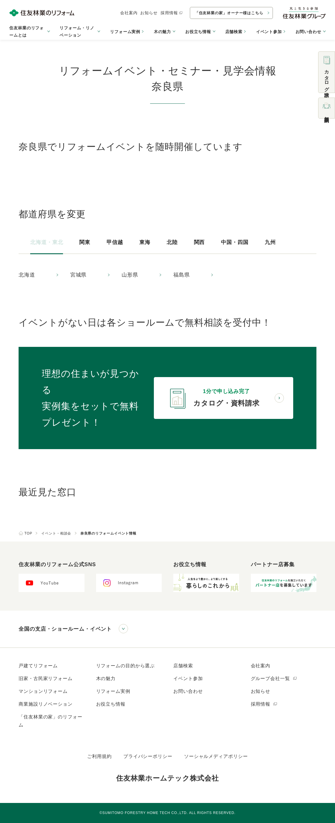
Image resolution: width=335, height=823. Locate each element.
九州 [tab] (270, 242)
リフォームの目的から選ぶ (125, 665)
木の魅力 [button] (162, 31)
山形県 (130, 275)
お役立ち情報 (110, 704)
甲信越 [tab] (115, 242)
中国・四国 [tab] (234, 242)
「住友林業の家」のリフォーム (50, 720)
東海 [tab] (144, 242)
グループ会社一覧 (274, 678)
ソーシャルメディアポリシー (216, 756)
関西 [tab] (199, 242)
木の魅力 (106, 678)
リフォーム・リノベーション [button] (77, 31)
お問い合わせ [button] (308, 31)
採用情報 (172, 12)
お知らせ (149, 12)
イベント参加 (269, 31)
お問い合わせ (188, 691)
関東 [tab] (84, 242)
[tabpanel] (167, 275)
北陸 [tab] (172, 242)
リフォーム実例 (125, 31)
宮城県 (78, 275)
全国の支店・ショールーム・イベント (65, 629)
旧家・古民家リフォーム (46, 678)
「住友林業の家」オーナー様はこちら (229, 13)
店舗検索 (234, 31)
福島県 (181, 275)
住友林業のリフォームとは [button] (26, 31)
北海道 (27, 275)
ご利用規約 (99, 756)
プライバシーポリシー (147, 756)
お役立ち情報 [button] (198, 31)
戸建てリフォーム (38, 665)
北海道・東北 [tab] (46, 242)
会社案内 (129, 12)
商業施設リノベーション (46, 704)
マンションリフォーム (43, 691)
